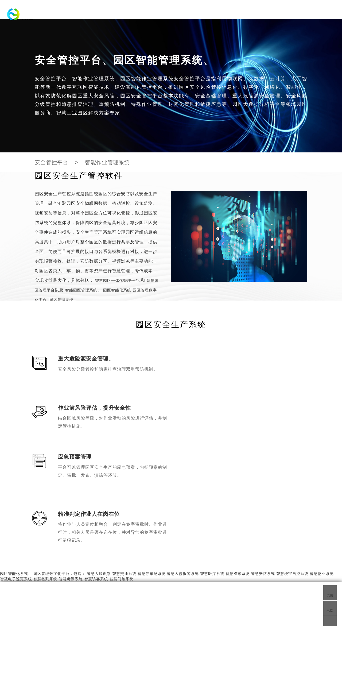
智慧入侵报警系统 (183, 469)
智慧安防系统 (263, 469)
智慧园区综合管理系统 (92, 624)
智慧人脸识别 (99, 469)
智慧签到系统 (45, 474)
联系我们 (258, 608)
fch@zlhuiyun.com (273, 632)
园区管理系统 (60, 300)
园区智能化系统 (232, 12)
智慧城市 (15, 609)
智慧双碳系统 (238, 469)
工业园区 (126, 12)
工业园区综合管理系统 (131, 673)
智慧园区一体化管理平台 (164, 12)
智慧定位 (159, 624)
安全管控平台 (51, 162)
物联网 (206, 609)
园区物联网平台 (128, 624)
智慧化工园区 (57, 609)
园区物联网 (172, 609)
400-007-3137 (269, 624)
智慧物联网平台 (261, 586)
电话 (328, 608)
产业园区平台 (106, 632)
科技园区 (78, 12)
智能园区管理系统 (80, 290)
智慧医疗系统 (212, 469)
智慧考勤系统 (71, 474)
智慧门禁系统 (122, 474)
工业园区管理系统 (120, 640)
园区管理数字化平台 (51, 469)
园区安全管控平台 (83, 640)
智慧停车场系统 (152, 469)
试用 (330, 592)
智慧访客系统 (96, 474)
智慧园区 (102, 12)
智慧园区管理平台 (159, 586)
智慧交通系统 (266, 12)
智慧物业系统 (322, 469)
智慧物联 (176, 624)
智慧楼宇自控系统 (292, 469)
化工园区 (202, 12)
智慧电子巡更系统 (16, 474)
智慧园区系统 (47, 586)
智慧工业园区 (192, 586)
